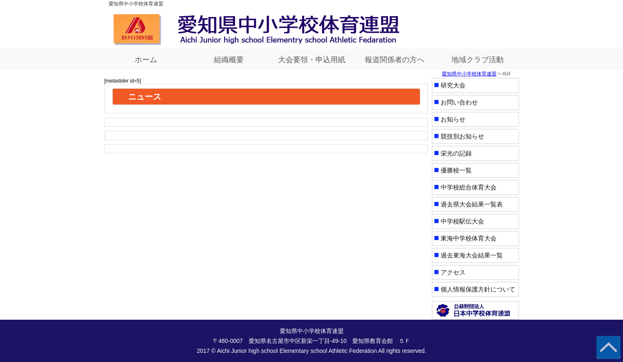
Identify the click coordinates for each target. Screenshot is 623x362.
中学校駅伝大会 (462, 221)
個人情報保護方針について (478, 289)
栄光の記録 (456, 153)
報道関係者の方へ (394, 60)
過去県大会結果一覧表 (472, 204)
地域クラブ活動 (477, 60)
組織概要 (229, 60)
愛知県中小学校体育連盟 (469, 74)
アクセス (453, 272)
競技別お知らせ (462, 136)
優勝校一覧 (456, 170)
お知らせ (453, 119)
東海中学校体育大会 (469, 238)
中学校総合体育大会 (469, 187)
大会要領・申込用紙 (311, 60)
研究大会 (453, 85)
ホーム (146, 60)
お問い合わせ (459, 102)
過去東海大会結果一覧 (472, 255)
